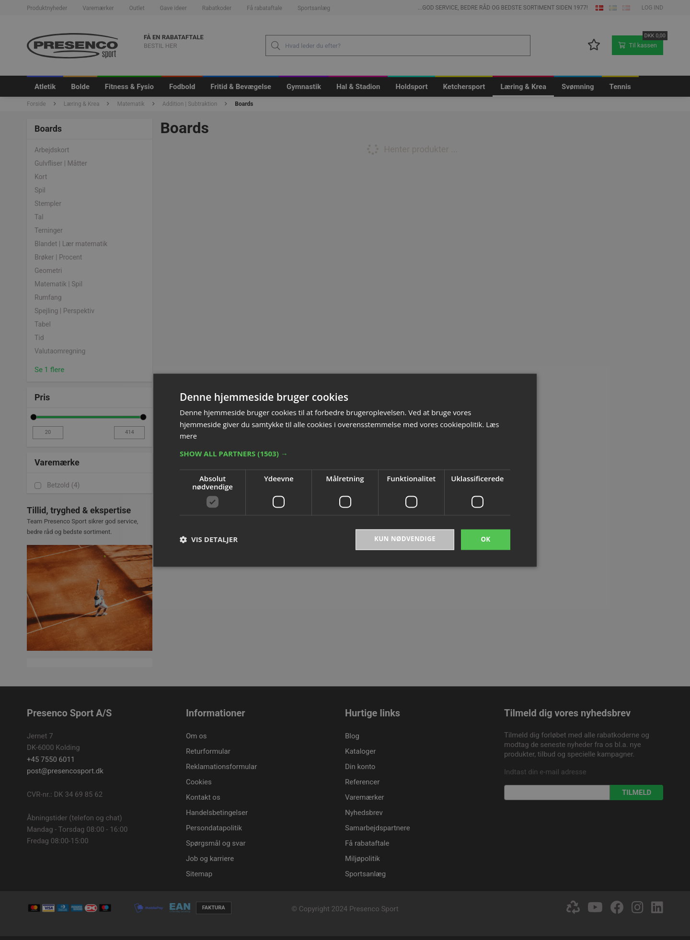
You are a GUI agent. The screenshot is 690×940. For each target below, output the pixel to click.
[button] (345, 453)
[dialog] (345, 470)
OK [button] (486, 539)
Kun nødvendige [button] (403, 539)
